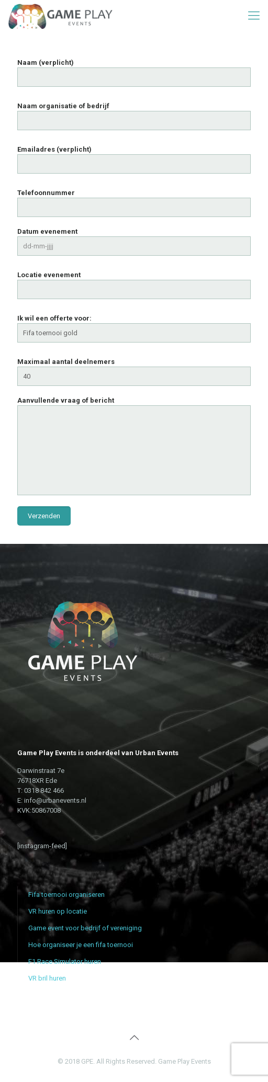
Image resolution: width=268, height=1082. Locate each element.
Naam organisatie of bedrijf (134, 116)
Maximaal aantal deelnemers (134, 372)
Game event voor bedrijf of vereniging (85, 928)
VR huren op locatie (57, 911)
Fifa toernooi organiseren (66, 894)
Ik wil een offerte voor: (134, 328)
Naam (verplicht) (134, 73)
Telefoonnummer (134, 203)
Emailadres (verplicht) (134, 159)
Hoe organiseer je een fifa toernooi (80, 945)
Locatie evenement (134, 285)
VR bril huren (47, 978)
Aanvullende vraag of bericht (134, 445)
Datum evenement (134, 241)
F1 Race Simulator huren (64, 961)
